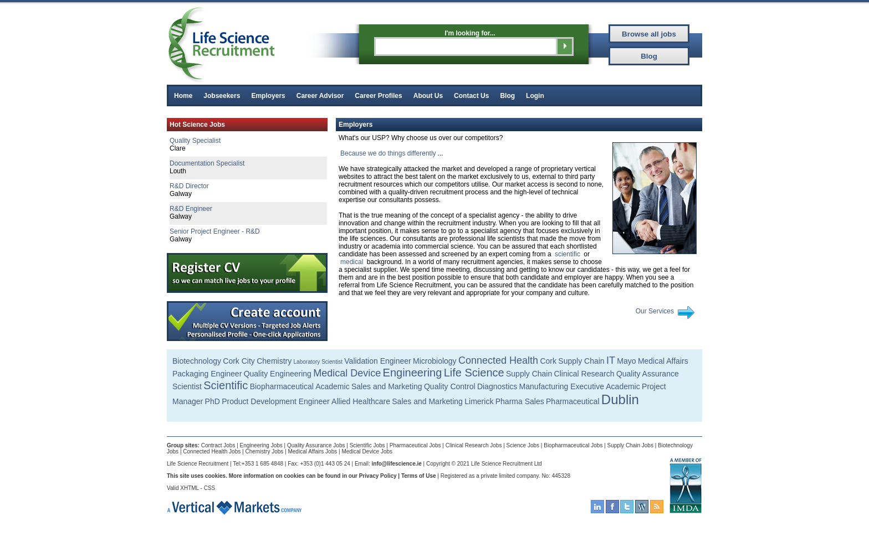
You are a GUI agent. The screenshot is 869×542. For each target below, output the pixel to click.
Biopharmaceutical (282, 386)
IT (610, 360)
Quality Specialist (195, 140)
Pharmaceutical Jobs (415, 445)
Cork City (239, 361)
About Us (428, 96)
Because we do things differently (388, 153)
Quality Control (450, 386)
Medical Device (347, 373)
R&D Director (189, 186)
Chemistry (274, 361)
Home (183, 96)
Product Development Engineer (276, 401)
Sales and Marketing (386, 386)
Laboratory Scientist (318, 362)
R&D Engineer (191, 209)
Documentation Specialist (207, 163)
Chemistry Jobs (264, 451)
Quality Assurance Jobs (316, 445)
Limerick (478, 401)
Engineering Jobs (261, 445)
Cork (548, 361)
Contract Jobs (218, 445)
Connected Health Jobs (212, 451)
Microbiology (435, 361)
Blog (507, 96)
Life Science (474, 373)
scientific (567, 254)
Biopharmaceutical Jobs (573, 445)
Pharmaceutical (573, 401)
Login (535, 96)
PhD (212, 401)
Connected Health (498, 360)
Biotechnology (196, 361)
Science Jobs (523, 445)
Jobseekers (221, 96)
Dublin (620, 399)
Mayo (626, 361)
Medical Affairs (663, 361)
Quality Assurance (647, 373)
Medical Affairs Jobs (312, 451)
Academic (332, 386)
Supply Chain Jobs (630, 445)
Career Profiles (378, 96)
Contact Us (471, 96)
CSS (210, 488)
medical (351, 262)
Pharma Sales (519, 401)
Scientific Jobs (367, 445)
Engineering (412, 373)
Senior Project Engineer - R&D (215, 231)
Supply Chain (581, 361)
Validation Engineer (377, 361)
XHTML (189, 488)
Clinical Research (584, 373)
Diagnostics (497, 386)
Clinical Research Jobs (474, 445)
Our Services (655, 311)
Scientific (225, 385)
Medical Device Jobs (366, 451)
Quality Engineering (277, 373)
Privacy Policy (378, 476)
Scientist (187, 386)
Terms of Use (418, 476)
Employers (268, 96)
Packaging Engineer (207, 373)
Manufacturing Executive (561, 386)
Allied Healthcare (360, 401)
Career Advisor (320, 96)
